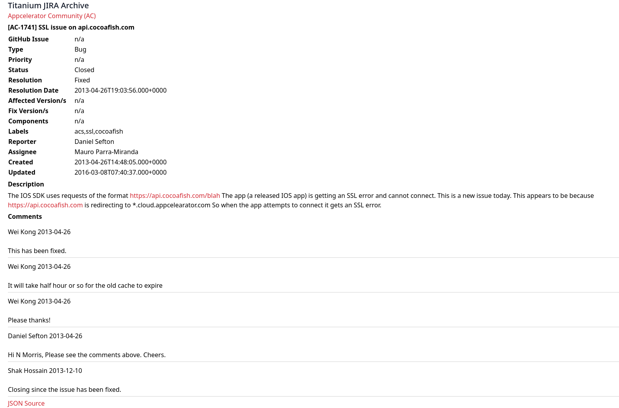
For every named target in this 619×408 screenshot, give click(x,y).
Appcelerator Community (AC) (52, 15)
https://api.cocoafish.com (45, 205)
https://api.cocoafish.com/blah (175, 195)
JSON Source (26, 403)
